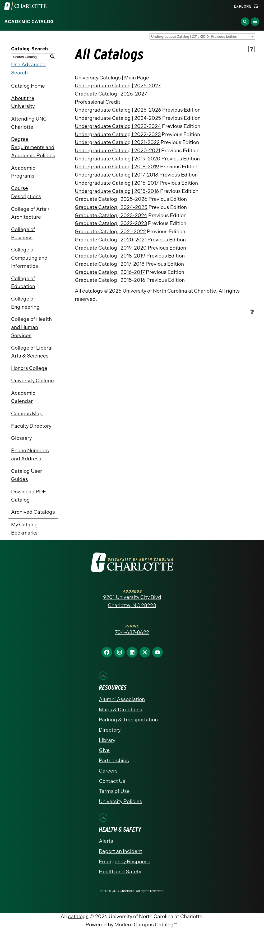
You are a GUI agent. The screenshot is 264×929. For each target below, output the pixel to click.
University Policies (120, 801)
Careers (108, 771)
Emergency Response (124, 862)
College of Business (23, 233)
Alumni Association (122, 699)
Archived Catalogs (33, 512)
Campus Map (27, 414)
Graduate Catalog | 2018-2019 (110, 256)
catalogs (78, 916)
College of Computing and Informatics (29, 258)
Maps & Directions (120, 710)
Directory (110, 730)
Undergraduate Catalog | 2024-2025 (118, 118)
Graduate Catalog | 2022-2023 (111, 223)
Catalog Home (28, 86)
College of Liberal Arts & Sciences (32, 352)
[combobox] (202, 36)
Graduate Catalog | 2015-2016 (110, 280)
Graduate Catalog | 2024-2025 (111, 207)
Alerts (106, 841)
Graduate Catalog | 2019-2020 (111, 248)
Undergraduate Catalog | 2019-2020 (117, 159)
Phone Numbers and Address (30, 454)
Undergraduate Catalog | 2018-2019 (117, 167)
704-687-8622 (132, 632)
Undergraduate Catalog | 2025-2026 (118, 110)
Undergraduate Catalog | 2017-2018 (116, 175)
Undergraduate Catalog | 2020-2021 (117, 150)
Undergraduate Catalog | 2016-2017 (117, 183)
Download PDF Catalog (28, 496)
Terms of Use (114, 791)
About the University (23, 102)
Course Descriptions (26, 192)
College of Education (23, 282)
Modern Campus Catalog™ (145, 925)
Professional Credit (97, 102)
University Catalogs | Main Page (112, 78)
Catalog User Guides (26, 475)
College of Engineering (25, 303)
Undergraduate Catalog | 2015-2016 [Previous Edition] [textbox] (195, 37)
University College (32, 381)
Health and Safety (120, 872)
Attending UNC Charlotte (29, 123)
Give (104, 750)
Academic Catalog (29, 21)
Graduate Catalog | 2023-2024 (111, 215)
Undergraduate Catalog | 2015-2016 (117, 191)
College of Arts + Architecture (30, 213)
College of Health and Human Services (31, 327)
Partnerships (114, 761)
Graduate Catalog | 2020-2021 (110, 240)
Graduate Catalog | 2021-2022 (110, 231)
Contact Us (112, 781)
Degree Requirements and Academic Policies (33, 147)
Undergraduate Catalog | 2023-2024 (118, 126)
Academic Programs (23, 172)
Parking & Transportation (128, 720)
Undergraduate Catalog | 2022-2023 (118, 134)
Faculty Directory (31, 426)
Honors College (29, 368)
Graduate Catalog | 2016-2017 (110, 272)
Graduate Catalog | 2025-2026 (111, 199)
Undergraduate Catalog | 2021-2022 (117, 142)
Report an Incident (120, 851)
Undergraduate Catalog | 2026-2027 (118, 86)
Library (107, 740)
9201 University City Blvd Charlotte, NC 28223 (132, 601)
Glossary (21, 438)
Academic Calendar (23, 397)
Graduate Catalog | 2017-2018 (110, 264)
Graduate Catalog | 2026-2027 (111, 94)
